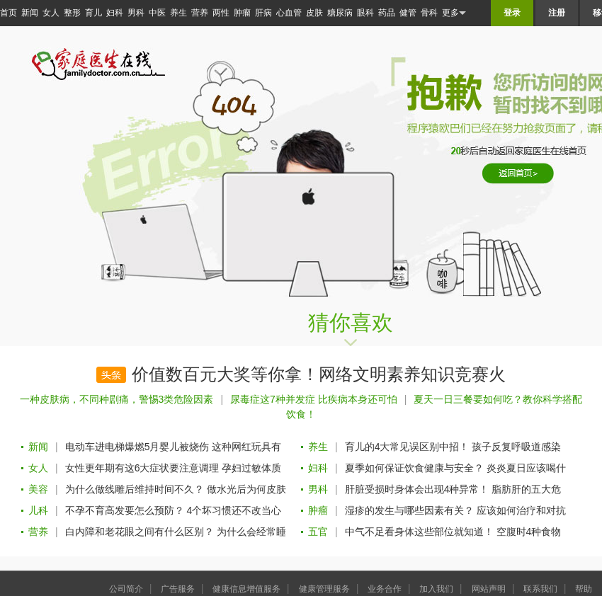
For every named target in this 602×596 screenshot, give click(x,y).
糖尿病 (340, 13)
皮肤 (314, 13)
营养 (199, 13)
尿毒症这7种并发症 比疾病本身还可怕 (313, 399)
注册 (556, 13)
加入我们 (436, 589)
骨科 (429, 13)
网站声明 (489, 589)
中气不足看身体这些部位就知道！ (419, 531)
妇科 (114, 13)
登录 (512, 13)
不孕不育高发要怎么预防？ (124, 510)
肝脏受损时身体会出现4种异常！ (417, 489)
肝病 (263, 13)
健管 (407, 13)
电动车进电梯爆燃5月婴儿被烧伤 (137, 446)
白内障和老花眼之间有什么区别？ (139, 531)
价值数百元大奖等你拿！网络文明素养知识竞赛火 (319, 374)
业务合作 (385, 589)
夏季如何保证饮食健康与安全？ (414, 468)
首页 (8, 13)
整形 (72, 13)
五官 (318, 531)
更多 (454, 13)
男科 (135, 13)
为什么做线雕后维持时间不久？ (134, 489)
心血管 (289, 13)
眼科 (365, 13)
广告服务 (178, 589)
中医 (157, 13)
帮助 (583, 589)
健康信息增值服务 (246, 589)
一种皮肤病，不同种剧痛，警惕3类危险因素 (117, 399)
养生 (178, 13)
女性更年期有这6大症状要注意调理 (142, 468)
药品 (386, 13)
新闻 (29, 13)
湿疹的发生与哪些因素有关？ (409, 510)
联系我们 (540, 589)
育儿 (93, 13)
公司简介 (126, 589)
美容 (38, 489)
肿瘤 (242, 13)
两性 (220, 13)
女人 (50, 13)
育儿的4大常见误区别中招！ (407, 446)
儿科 (38, 510)
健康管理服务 (324, 589)
